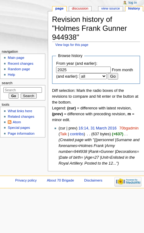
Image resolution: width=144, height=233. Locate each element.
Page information (21, 133)
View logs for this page (71, 45)
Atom (17, 122)
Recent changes (20, 63)
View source (110, 8)
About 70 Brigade (60, 180)
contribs (77, 134)
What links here (20, 111)
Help (11, 74)
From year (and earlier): (76, 63)
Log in (133, 2)
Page (59, 8)
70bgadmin (129, 128)
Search (7, 83)
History (134, 8)
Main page (16, 57)
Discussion (80, 8)
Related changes (21, 116)
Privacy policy (26, 180)
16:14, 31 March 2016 (98, 128)
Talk (63, 134)
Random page (19, 69)
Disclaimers (93, 180)
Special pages (19, 127)
